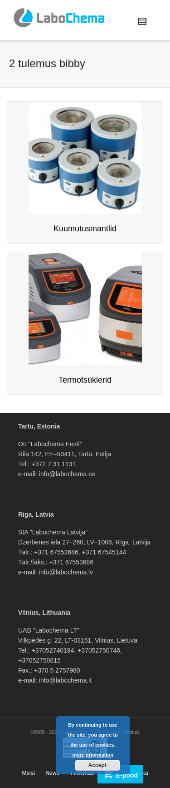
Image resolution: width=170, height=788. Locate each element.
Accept (97, 765)
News (52, 773)
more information (93, 755)
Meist (28, 773)
